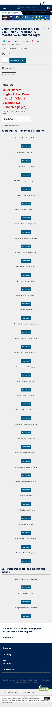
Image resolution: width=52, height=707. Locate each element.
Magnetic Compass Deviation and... (26, 324)
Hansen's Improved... (26, 310)
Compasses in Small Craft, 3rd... (26, 209)
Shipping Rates (9, 74)
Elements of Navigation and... (26, 295)
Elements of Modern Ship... (26, 281)
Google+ (25, 41)
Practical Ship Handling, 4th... (26, 553)
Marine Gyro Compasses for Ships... (26, 352)
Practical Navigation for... (26, 524)
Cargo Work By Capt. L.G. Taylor (26, 138)
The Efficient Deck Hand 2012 (26, 267)
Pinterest (36, 41)
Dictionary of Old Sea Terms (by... (26, 238)
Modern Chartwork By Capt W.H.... (26, 481)
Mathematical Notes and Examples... (26, 410)
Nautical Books (12, 10)
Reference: (5, 44)
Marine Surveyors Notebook (26, 381)
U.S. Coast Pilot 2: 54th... (26, 593)
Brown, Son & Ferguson (35, 10)
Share (15, 41)
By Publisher (22, 10)
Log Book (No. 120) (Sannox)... (26, 152)
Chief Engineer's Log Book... (26, 166)
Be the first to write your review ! (11, 125)
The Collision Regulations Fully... (26, 195)
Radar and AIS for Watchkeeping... (26, 538)
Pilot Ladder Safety (26, 496)
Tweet (6, 41)
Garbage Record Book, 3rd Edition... (26, 608)
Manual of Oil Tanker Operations (26, 338)
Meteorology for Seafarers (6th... (26, 467)
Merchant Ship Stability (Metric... (26, 453)
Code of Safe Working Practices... (26, 579)
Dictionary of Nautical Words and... (26, 252)
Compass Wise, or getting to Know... (26, 224)
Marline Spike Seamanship (26, 395)
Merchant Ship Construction (26, 438)
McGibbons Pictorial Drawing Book (26, 424)
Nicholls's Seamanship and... (26, 510)
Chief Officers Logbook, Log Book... (26, 181)
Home (3, 10)
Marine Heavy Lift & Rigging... (26, 367)
